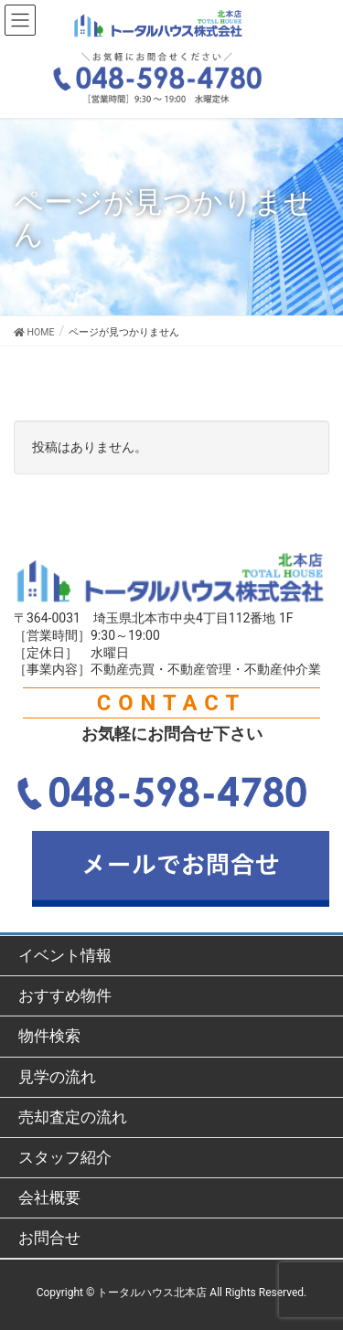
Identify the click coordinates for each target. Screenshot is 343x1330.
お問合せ (49, 1238)
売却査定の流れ (72, 1117)
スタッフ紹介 (65, 1157)
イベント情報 (65, 955)
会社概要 (49, 1197)
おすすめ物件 (65, 995)
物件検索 (49, 1036)
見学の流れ (57, 1077)
